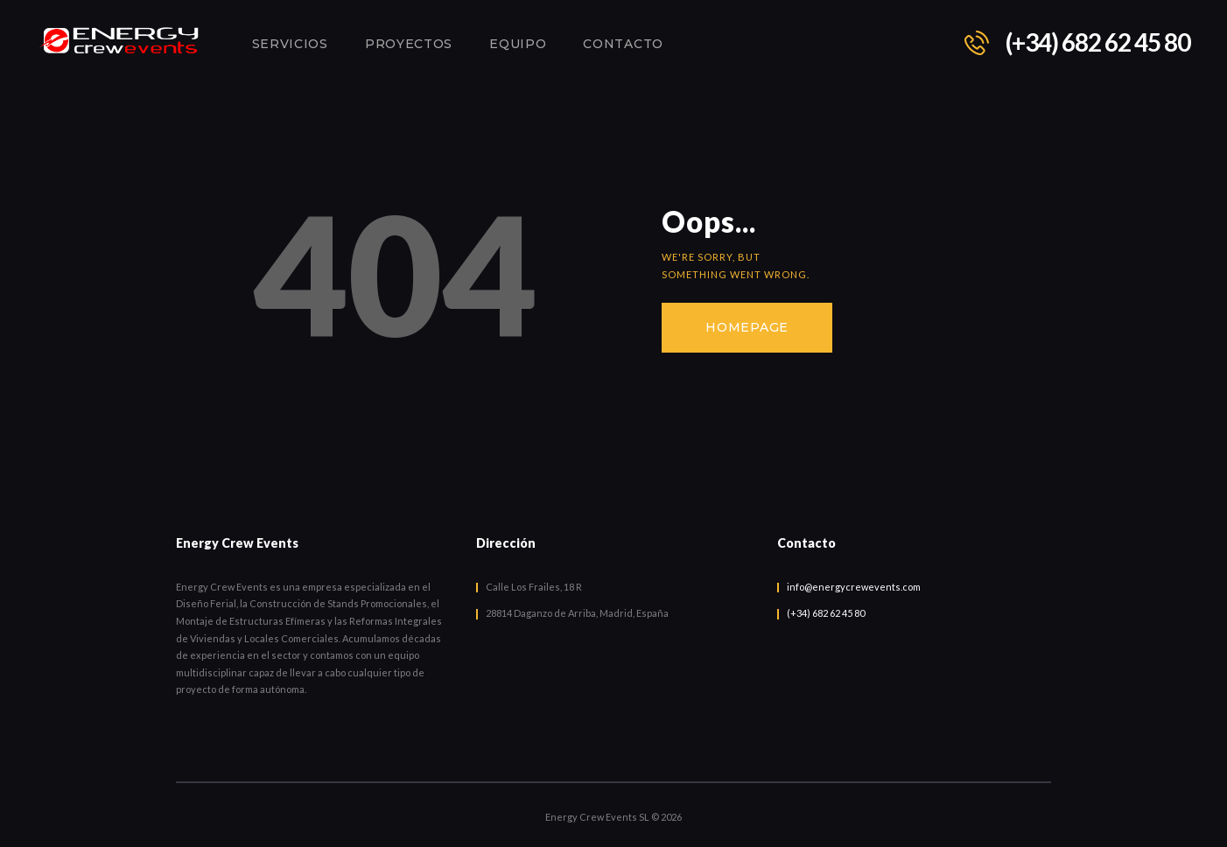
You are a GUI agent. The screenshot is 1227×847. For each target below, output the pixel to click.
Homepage (747, 327)
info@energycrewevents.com (854, 586)
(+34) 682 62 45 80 (826, 613)
